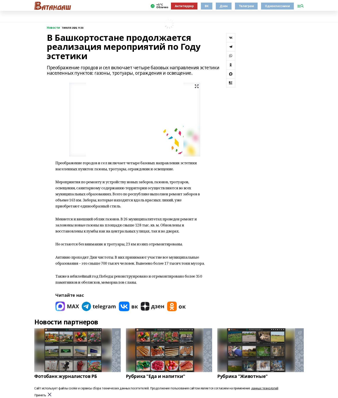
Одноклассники (277, 6)
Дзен (223, 6)
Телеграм (246, 6)
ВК (206, 6)
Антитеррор (184, 6)
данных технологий (264, 388)
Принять (40, 395)
